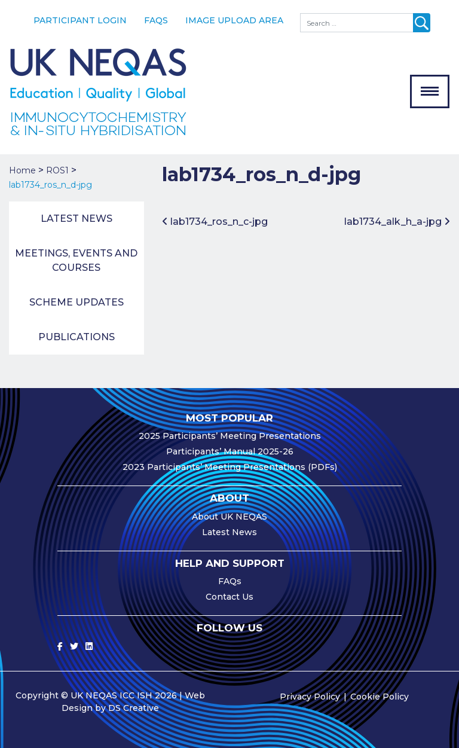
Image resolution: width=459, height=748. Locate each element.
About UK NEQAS (229, 516)
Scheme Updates (76, 302)
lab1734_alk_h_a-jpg (397, 221)
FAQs (156, 20)
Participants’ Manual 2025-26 (229, 451)
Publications (76, 337)
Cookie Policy (379, 696)
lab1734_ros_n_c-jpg (215, 221)
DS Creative (133, 708)
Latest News (76, 218)
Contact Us (229, 596)
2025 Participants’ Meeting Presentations (230, 436)
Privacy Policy (310, 696)
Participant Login (80, 20)
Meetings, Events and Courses (76, 260)
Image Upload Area (234, 20)
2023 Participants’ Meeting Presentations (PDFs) (230, 467)
